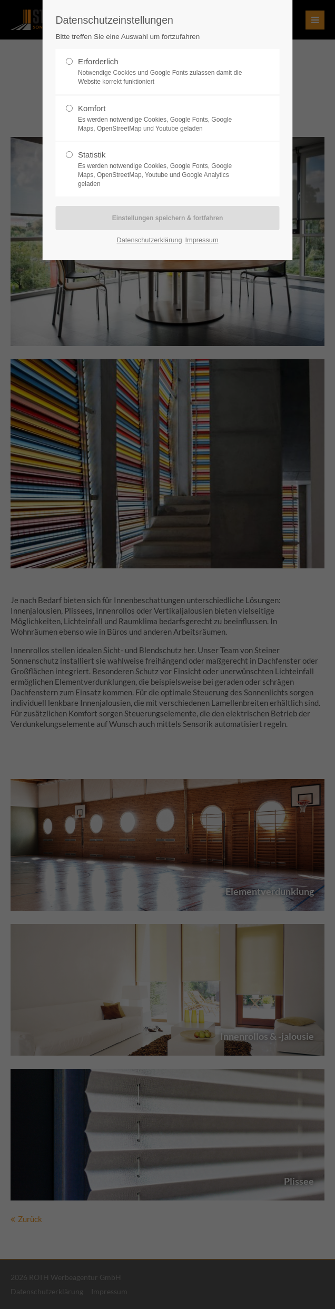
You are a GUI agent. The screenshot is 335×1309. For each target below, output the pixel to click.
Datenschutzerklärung (149, 240)
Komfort (163, 118)
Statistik (163, 169)
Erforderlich (163, 71)
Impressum (201, 240)
